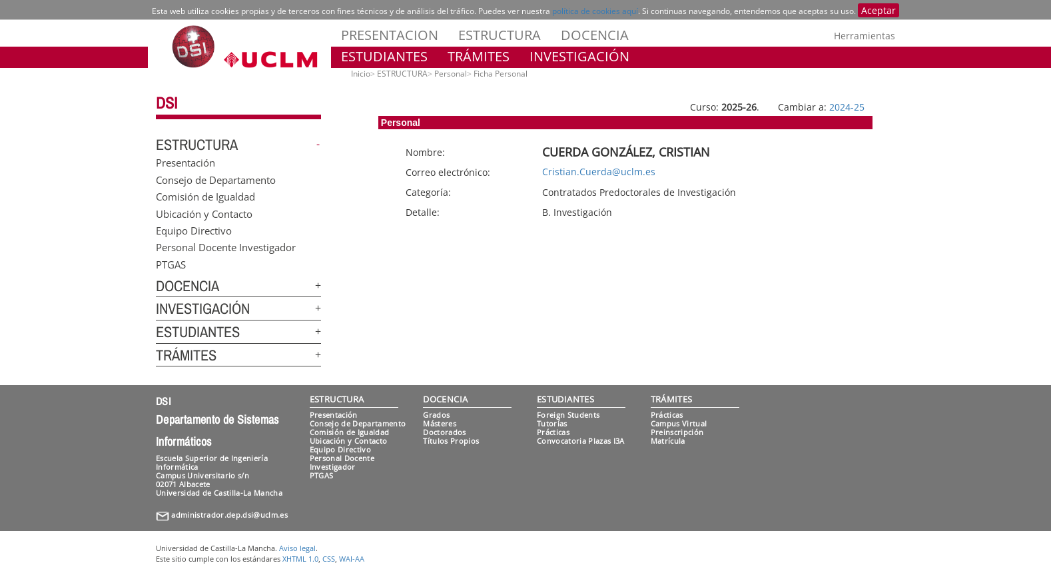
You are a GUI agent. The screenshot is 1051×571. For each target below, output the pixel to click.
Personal (450, 73)
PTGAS (171, 264)
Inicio (360, 73)
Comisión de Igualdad (205, 196)
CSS (328, 559)
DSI (166, 102)
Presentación (185, 162)
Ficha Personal (500, 73)
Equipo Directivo (194, 230)
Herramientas (864, 35)
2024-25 (847, 107)
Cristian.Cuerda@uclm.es (598, 171)
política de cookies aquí (595, 11)
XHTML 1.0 (300, 559)
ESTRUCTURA (499, 35)
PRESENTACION (389, 35)
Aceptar (878, 10)
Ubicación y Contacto (204, 213)
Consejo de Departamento (216, 179)
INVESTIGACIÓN (579, 56)
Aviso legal (297, 548)
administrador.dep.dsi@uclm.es (229, 515)
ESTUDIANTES (384, 56)
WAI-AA (351, 559)
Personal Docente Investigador (226, 247)
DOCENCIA (595, 35)
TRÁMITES (479, 56)
